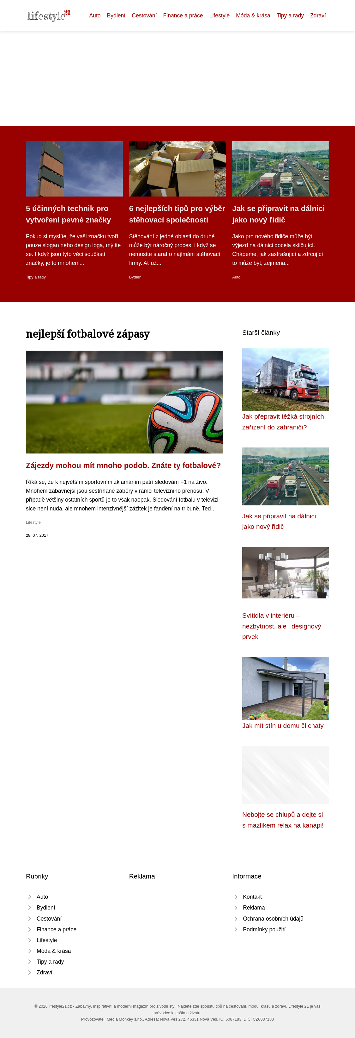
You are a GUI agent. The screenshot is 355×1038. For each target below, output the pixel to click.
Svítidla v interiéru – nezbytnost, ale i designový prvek (281, 626)
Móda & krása (253, 15)
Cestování (144, 15)
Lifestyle (219, 15)
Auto (94, 15)
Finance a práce (183, 15)
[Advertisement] (177, 78)
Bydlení (116, 15)
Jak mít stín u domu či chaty (283, 725)
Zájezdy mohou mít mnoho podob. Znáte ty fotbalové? (123, 465)
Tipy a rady (290, 15)
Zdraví (318, 15)
